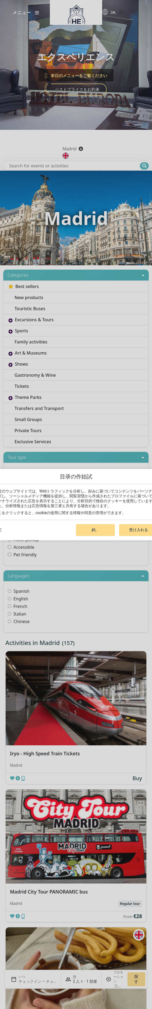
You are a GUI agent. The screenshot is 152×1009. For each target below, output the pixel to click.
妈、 (95, 530)
